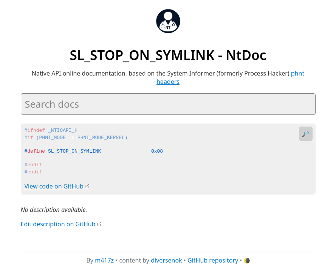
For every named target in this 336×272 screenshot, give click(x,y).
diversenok (166, 260)
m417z (104, 260)
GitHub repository (212, 260)
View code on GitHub (54, 186)
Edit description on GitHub (58, 224)
